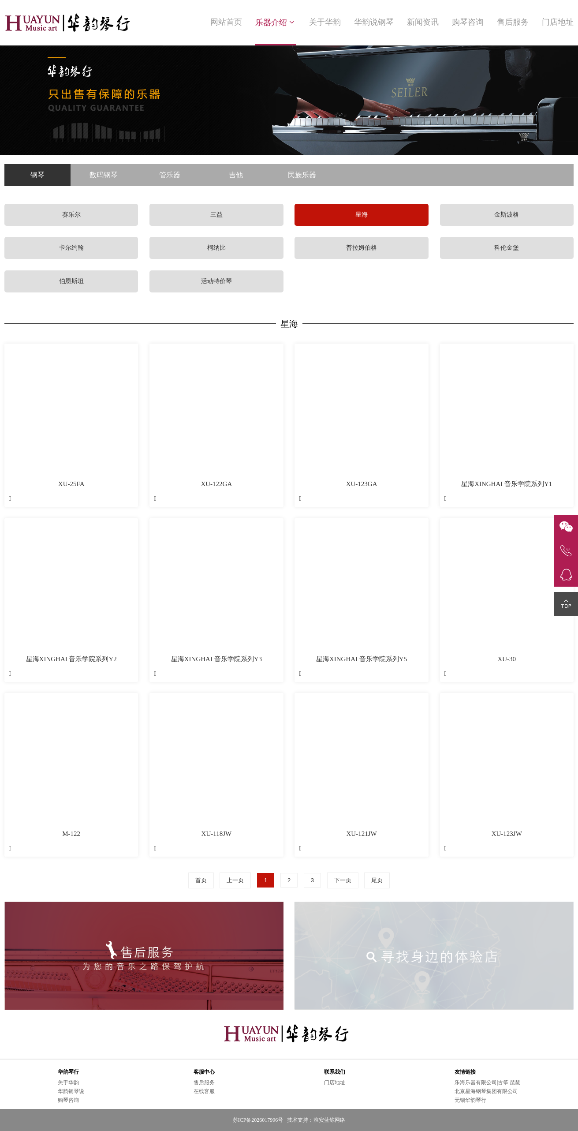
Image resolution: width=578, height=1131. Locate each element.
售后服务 (513, 22)
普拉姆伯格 (361, 247)
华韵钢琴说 (71, 1091)
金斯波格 (506, 214)
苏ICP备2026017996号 (258, 1120)
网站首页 (226, 22)
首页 (201, 880)
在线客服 (204, 1091)
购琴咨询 (468, 22)
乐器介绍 (275, 22)
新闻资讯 (423, 22)
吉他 (236, 175)
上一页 (235, 880)
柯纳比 (216, 247)
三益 (216, 214)
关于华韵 (325, 22)
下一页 (342, 880)
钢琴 (37, 175)
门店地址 (558, 22)
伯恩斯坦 (71, 281)
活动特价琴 (216, 281)
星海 (361, 214)
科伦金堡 (506, 247)
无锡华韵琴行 (470, 1100)
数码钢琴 (103, 175)
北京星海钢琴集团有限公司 (486, 1091)
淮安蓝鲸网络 (329, 1120)
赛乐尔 (71, 214)
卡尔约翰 (71, 247)
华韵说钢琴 (374, 22)
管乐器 (169, 175)
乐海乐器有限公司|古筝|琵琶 (487, 1082)
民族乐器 (302, 175)
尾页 (377, 880)
